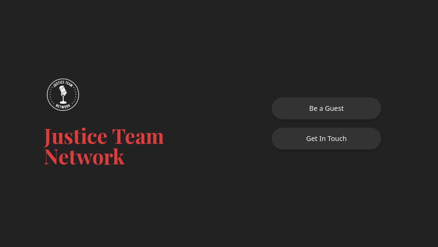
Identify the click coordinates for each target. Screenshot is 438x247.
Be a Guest (326, 108)
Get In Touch (326, 138)
